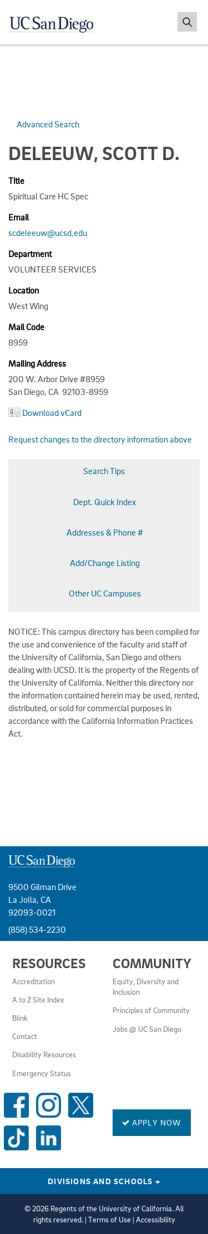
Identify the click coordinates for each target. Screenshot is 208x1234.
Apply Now (151, 1122)
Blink (20, 1018)
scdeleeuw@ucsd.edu (47, 232)
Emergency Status (41, 1073)
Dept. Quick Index (104, 501)
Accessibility (155, 1219)
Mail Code (26, 326)
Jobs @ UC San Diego (147, 1029)
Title (16, 180)
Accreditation (33, 981)
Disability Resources (44, 1054)
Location (23, 290)
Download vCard (52, 412)
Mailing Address (37, 363)
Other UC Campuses (105, 593)
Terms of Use (109, 1219)
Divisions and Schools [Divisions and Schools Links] (104, 1181)
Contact (24, 1036)
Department (30, 253)
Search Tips (104, 470)
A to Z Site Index (38, 999)
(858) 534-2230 (37, 929)
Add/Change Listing (105, 562)
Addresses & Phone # (105, 532)
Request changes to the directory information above (100, 439)
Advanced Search (48, 124)
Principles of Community (151, 1010)
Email (18, 217)
